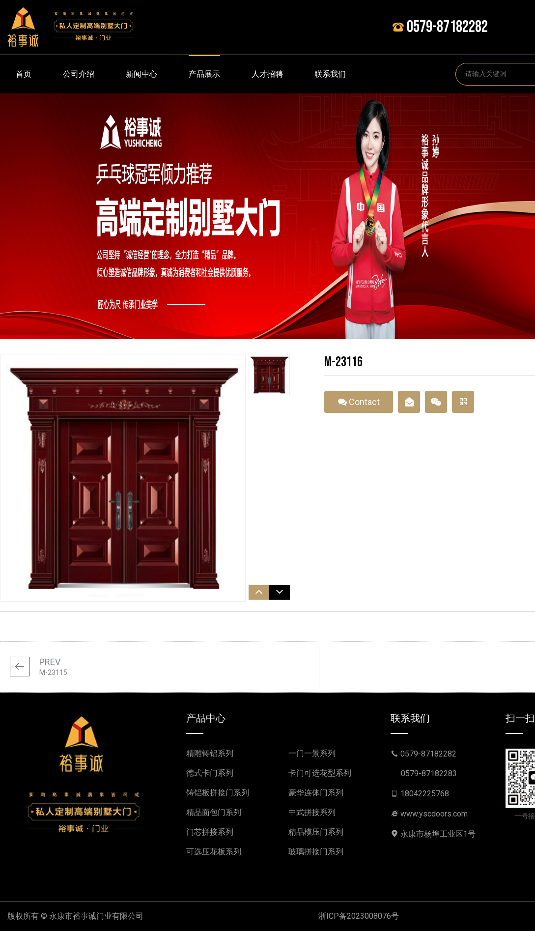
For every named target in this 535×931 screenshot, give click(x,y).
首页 (23, 74)
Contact (359, 405)
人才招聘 (267, 74)
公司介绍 (78, 74)
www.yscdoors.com (434, 813)
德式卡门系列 (209, 773)
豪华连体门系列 (315, 792)
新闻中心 (141, 74)
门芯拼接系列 (209, 832)
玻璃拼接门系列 (315, 851)
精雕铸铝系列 (209, 753)
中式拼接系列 (312, 812)
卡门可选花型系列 (319, 773)
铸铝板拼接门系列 (217, 792)
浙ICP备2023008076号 (358, 916)
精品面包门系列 (213, 812)
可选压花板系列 (213, 851)
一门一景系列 (312, 753)
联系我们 (330, 74)
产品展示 (204, 74)
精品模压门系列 (315, 832)
